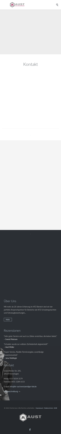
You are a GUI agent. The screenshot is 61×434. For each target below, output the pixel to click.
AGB (55, 408)
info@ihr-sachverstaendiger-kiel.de (23, 386)
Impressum (39, 408)
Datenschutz (48, 408)
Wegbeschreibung (11, 391)
